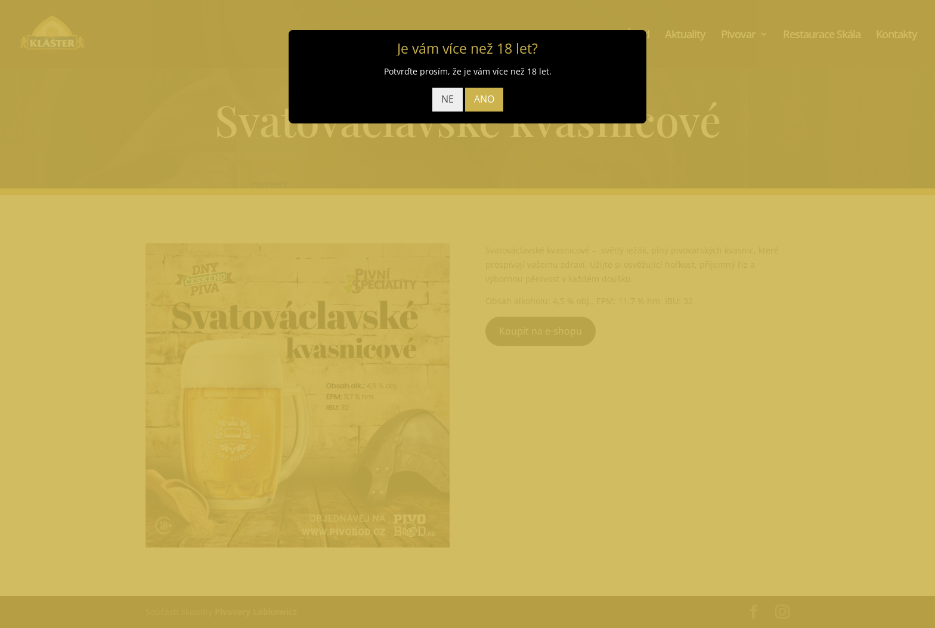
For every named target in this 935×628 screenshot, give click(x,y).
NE (447, 99)
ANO (484, 99)
